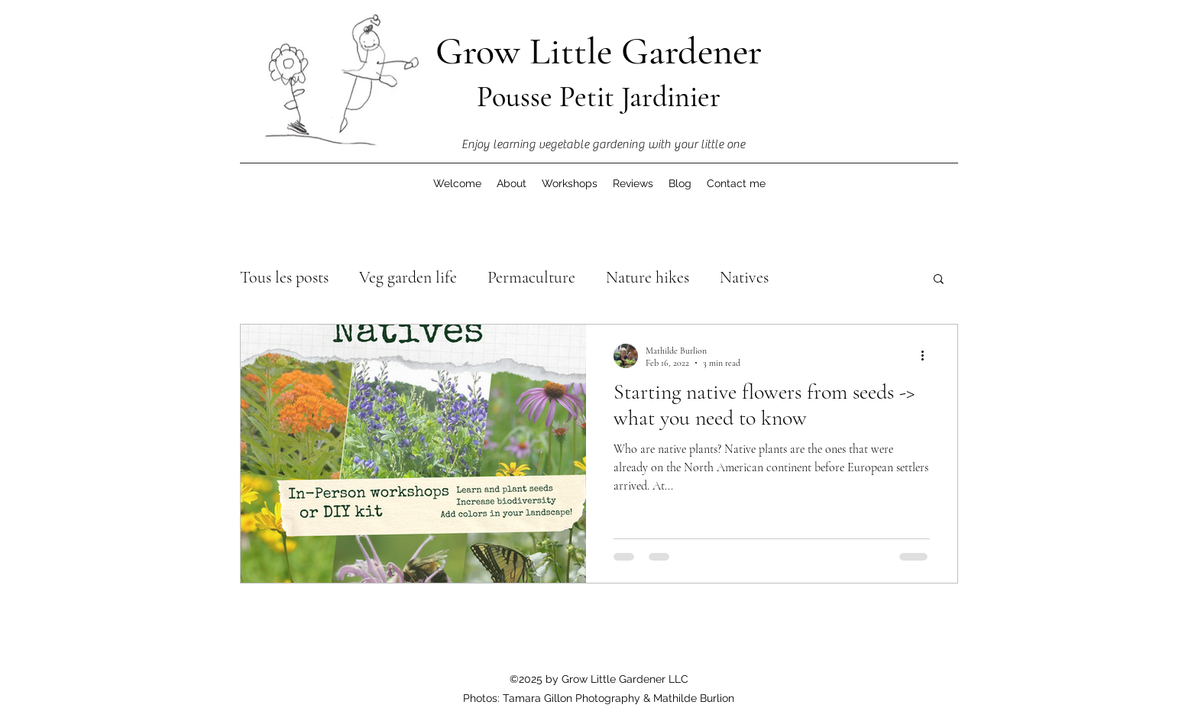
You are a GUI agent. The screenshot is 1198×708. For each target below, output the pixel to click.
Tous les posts (284, 277)
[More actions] (927, 356)
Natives (744, 277)
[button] (938, 280)
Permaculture (531, 277)
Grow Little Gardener (598, 51)
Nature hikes (647, 277)
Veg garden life (408, 277)
